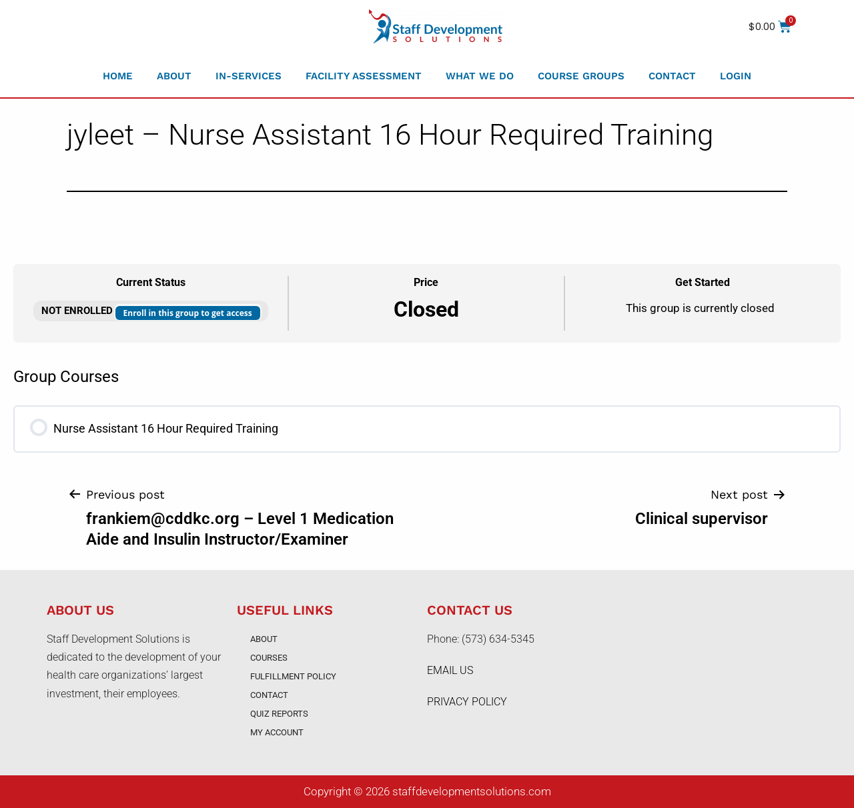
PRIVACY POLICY (467, 701)
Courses (269, 658)
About (174, 76)
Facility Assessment (364, 76)
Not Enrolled (78, 311)
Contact (672, 76)
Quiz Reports (279, 714)
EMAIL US (450, 670)
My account (277, 732)
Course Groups (581, 76)
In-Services (249, 76)
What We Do (480, 76)
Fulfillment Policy (293, 676)
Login (735, 76)
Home (118, 76)
